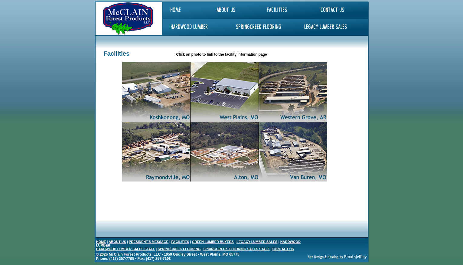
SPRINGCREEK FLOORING (179, 249)
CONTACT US (283, 249)
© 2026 (102, 254)
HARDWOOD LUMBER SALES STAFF (125, 249)
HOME (101, 242)
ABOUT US (117, 242)
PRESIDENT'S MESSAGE (148, 242)
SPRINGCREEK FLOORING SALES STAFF (236, 249)
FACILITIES (180, 242)
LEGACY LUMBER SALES (256, 242)
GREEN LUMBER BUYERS (213, 242)
